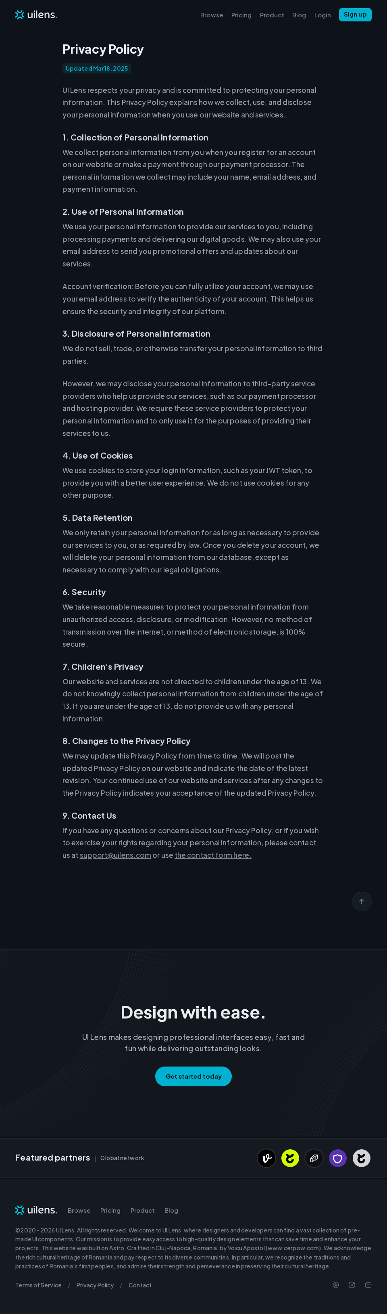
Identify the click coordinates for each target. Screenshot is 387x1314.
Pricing (241, 14)
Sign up (355, 14)
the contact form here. (213, 855)
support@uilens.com (116, 855)
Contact (140, 1285)
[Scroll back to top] (362, 901)
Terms (38, 1285)
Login (322, 14)
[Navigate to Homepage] (36, 14)
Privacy (95, 1285)
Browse (211, 14)
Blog (299, 14)
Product (272, 14)
